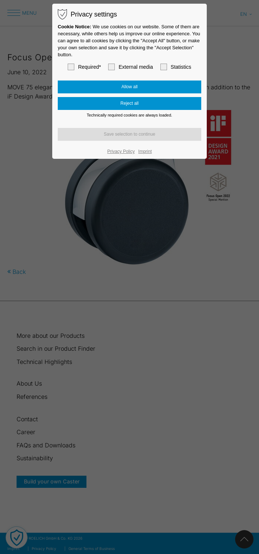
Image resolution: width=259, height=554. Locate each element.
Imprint (145, 151)
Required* (84, 67)
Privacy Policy (121, 151)
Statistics (175, 67)
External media (130, 67)
